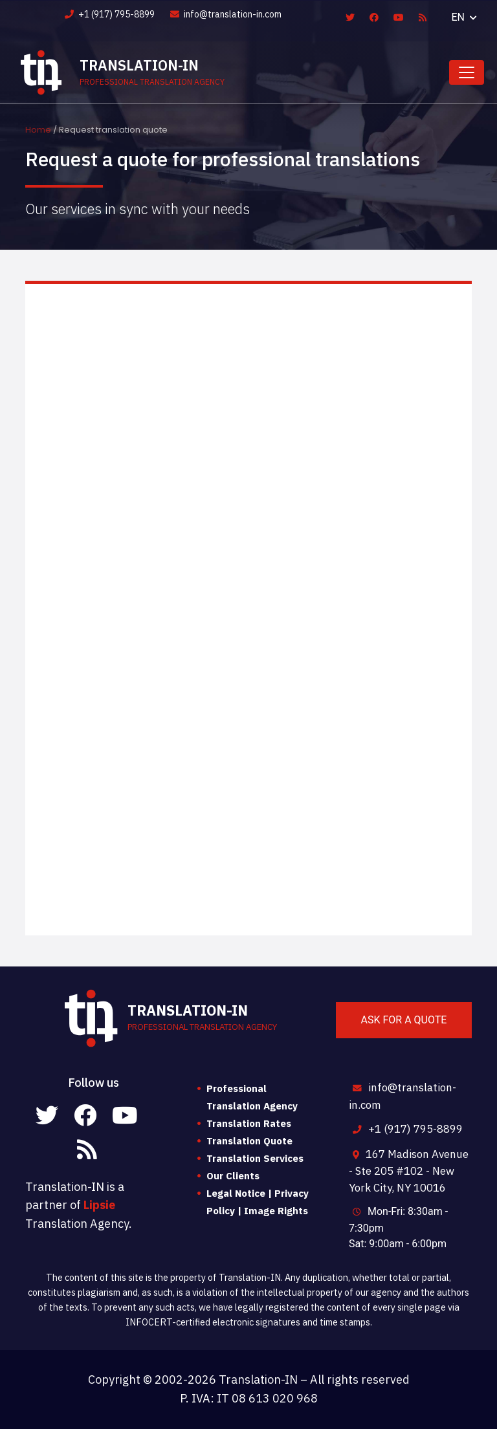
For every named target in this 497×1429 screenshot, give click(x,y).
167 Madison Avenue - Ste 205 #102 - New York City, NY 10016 (409, 1171)
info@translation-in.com (226, 14)
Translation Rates (248, 1123)
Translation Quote (249, 1141)
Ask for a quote (404, 1020)
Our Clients (233, 1176)
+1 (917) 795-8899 (110, 14)
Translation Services (255, 1158)
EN (459, 17)
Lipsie (99, 1204)
